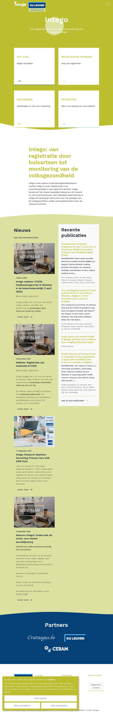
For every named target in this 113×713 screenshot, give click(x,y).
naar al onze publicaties (72, 400)
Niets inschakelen (40, 705)
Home (41, 675)
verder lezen (24, 317)
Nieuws (72, 683)
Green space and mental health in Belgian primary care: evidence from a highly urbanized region (78, 339)
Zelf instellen (16, 705)
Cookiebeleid (80, 710)
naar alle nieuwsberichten (26, 237)
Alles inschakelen (65, 705)
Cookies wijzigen (92, 710)
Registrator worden (96, 686)
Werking (68, 675)
